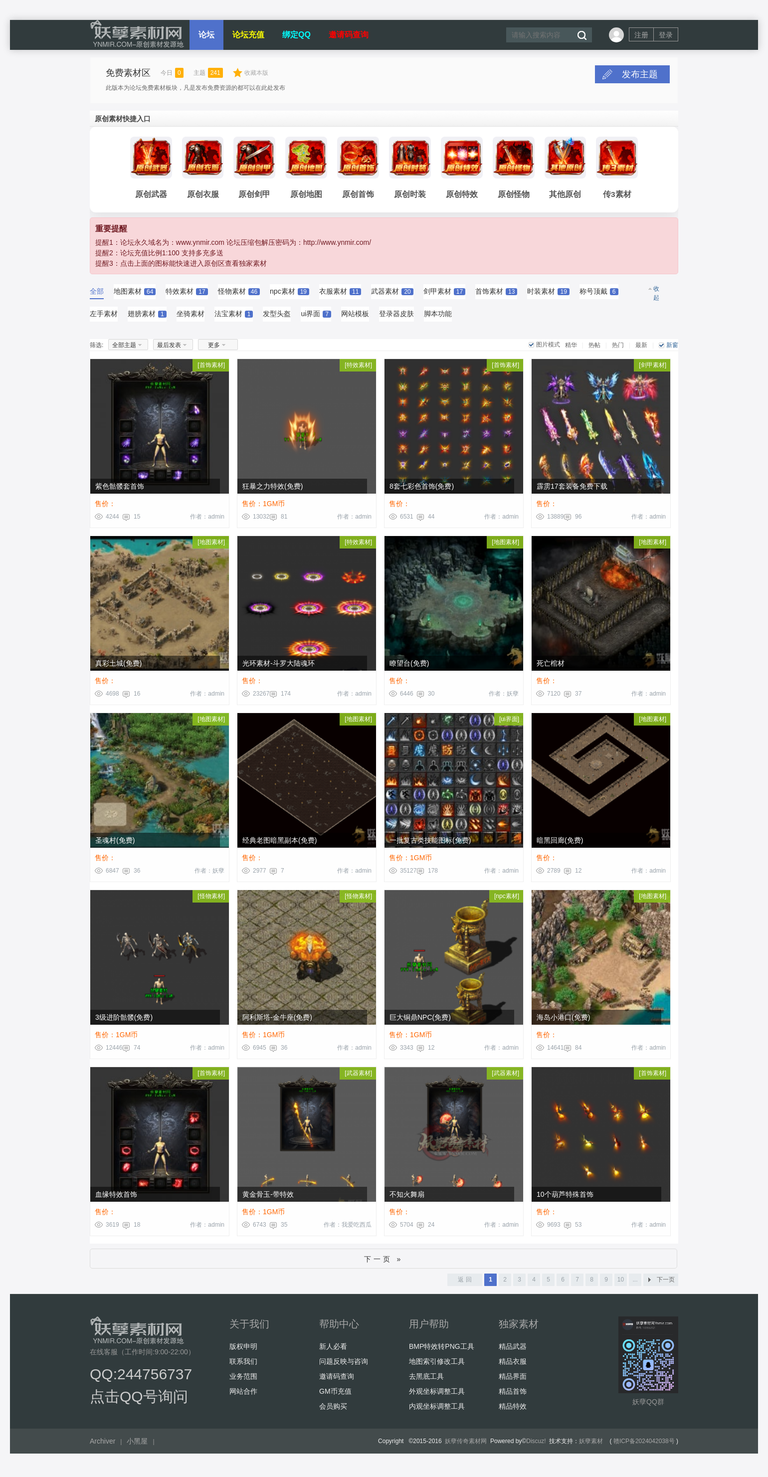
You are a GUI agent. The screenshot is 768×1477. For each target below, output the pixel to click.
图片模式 (548, 348)
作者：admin (207, 520)
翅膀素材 (147, 317)
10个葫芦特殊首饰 (565, 1198)
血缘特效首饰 (116, 1198)
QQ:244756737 (141, 1377)
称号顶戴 (598, 295)
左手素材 (104, 317)
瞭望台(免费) (409, 667)
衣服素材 (340, 295)
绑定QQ (296, 34)
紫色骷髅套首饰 (119, 490)
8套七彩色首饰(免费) (421, 490)
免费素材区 (128, 73)
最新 (641, 348)
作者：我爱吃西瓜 (348, 1228)
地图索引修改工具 (437, 1365)
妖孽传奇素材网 (466, 1444)
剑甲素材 (444, 295)
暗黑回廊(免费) (560, 844)
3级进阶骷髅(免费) (124, 1021)
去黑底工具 (426, 1380)
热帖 (594, 348)
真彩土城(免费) (118, 667)
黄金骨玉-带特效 (268, 1198)
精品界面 (513, 1380)
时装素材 (548, 295)
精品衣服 (513, 1365)
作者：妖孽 (504, 697)
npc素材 (289, 295)
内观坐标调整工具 (437, 1410)
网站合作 (243, 1395)
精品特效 (513, 1410)
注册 (641, 35)
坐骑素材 (190, 317)
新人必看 (333, 1350)
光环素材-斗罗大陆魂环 (278, 667)
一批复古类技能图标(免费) (430, 844)
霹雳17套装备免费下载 (572, 490)
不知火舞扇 (406, 1198)
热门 (618, 348)
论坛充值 (248, 34)
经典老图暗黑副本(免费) (279, 844)
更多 (214, 348)
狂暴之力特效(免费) (272, 490)
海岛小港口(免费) (563, 1021)
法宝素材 (233, 317)
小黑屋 (137, 1445)
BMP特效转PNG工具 (441, 1350)
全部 (97, 295)
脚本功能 (438, 317)
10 (620, 1283)
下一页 (666, 1283)
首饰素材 (496, 295)
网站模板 (355, 317)
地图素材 (135, 295)
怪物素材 (239, 295)
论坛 (206, 34)
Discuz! (536, 1444)
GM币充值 (335, 1395)
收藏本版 (256, 72)
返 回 (464, 1283)
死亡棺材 (551, 667)
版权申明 (243, 1350)
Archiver (102, 1445)
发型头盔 (277, 317)
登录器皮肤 (396, 317)
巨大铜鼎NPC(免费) (420, 1021)
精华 (571, 348)
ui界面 (316, 317)
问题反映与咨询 (343, 1365)
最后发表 (169, 348)
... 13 (635, 1285)
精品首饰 (513, 1395)
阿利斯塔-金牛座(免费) (277, 1021)
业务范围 (243, 1380)
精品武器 (513, 1350)
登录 (666, 35)
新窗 (672, 348)
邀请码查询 (349, 34)
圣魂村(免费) (115, 844)
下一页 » (383, 1263)
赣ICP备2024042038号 (644, 1444)
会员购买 (333, 1410)
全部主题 (124, 348)
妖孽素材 (591, 1444)
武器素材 (392, 295)
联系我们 (243, 1365)
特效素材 (186, 295)
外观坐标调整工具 (437, 1395)
